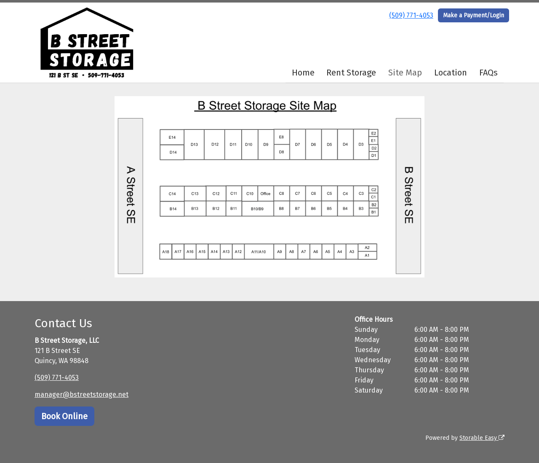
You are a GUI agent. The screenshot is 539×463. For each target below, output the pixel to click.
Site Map (405, 72)
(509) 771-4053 (411, 15)
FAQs (488, 72)
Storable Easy (481, 437)
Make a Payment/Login (473, 15)
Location (450, 72)
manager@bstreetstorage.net (81, 394)
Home (303, 72)
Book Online (64, 416)
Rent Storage (351, 72)
